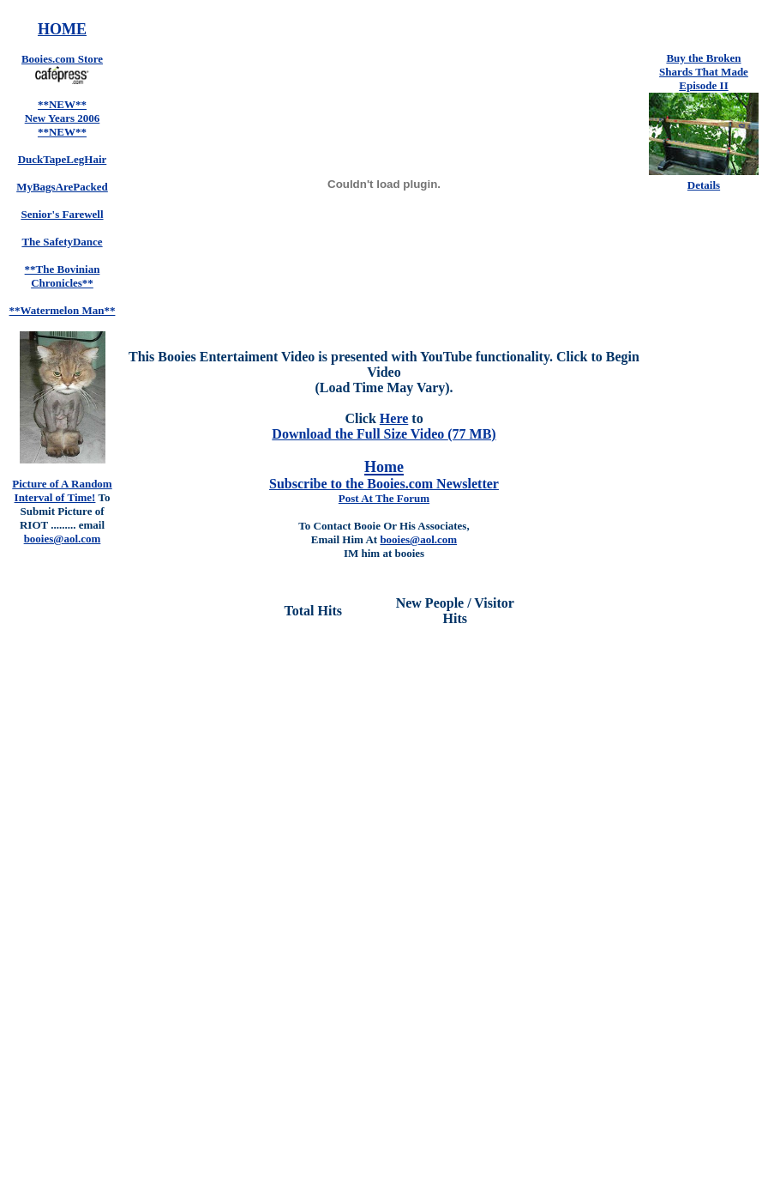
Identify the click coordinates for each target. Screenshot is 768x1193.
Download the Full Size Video (359, 434)
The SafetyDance (61, 241)
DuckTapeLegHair (62, 159)
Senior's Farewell (62, 214)
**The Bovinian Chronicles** (62, 276)
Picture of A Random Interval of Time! (61, 490)
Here (394, 418)
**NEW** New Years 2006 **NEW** (62, 118)
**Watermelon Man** (62, 310)
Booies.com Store (62, 58)
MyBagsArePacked (62, 186)
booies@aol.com (418, 539)
